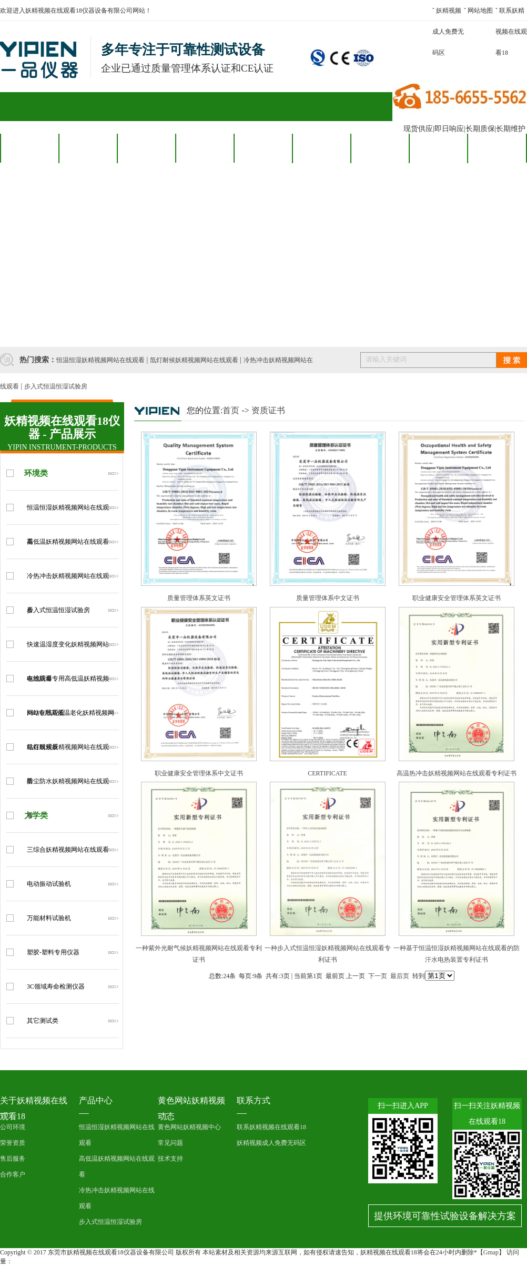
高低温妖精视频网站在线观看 (68, 541)
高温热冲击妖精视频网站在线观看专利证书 (456, 773)
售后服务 (263, 148)
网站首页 (29, 148)
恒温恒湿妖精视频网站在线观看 (100, 360)
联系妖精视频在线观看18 (511, 31)
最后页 (399, 976)
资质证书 (268, 410)
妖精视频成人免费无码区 (448, 31)
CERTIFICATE (327, 773)
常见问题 (170, 1143)
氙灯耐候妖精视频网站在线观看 (194, 360)
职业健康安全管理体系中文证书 (199, 773)
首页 (230, 410)
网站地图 (480, 10)
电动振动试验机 (49, 884)
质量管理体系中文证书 (327, 598)
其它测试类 (42, 1020)
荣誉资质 (12, 1143)
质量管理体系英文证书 (198, 598)
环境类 (36, 473)
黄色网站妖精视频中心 (189, 1127)
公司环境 (12, 1127)
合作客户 (204, 148)
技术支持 (170, 1158)
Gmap (491, 1252)
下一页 (377, 976)
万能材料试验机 (49, 918)
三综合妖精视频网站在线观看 (68, 849)
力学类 (36, 815)
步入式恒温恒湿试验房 (55, 386)
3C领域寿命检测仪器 (56, 986)
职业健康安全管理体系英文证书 (456, 598)
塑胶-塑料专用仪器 (53, 952)
